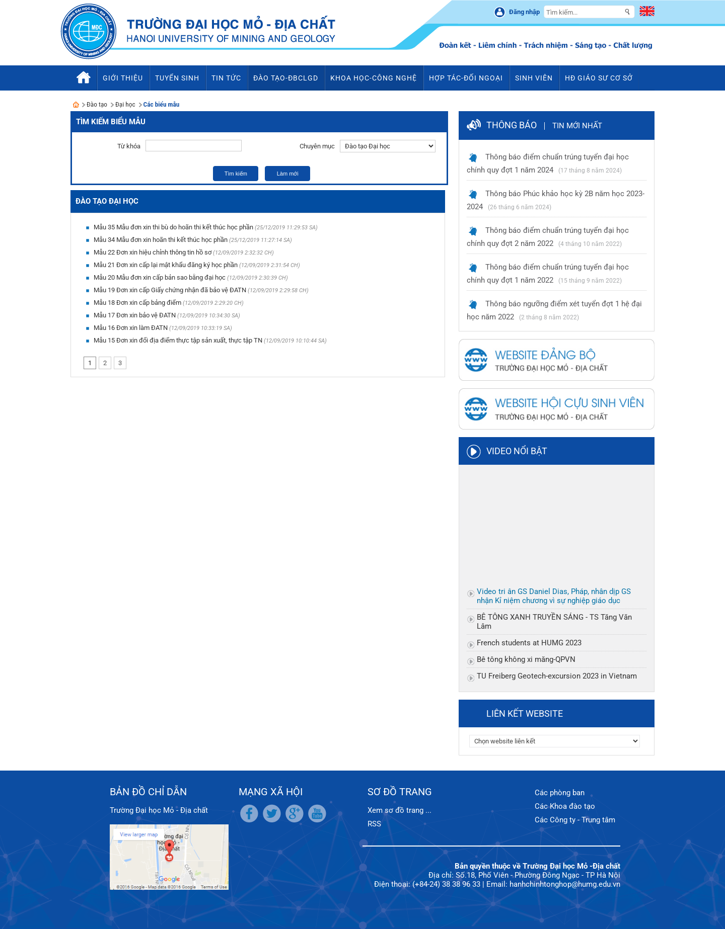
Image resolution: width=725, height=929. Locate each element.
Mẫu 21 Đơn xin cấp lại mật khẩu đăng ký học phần (166, 265)
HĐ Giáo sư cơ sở (599, 78)
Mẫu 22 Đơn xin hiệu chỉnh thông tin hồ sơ (152, 252)
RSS (374, 823)
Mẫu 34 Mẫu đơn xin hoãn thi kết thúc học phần (161, 239)
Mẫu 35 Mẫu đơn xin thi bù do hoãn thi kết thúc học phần (173, 227)
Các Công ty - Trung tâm (575, 819)
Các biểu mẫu (161, 104)
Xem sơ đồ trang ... (399, 810)
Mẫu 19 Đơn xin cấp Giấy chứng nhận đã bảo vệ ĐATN (170, 290)
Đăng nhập (524, 12)
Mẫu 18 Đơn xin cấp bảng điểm (137, 302)
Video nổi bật (516, 451)
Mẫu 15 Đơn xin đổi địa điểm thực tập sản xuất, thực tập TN (178, 340)
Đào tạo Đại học (107, 201)
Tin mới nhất (577, 125)
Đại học (125, 104)
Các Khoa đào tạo (565, 806)
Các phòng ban (560, 792)
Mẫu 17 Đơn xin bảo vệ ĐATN (135, 315)
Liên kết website (524, 713)
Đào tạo (97, 104)
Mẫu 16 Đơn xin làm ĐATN (131, 327)
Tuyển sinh (177, 78)
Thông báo (511, 125)
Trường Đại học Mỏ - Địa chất (159, 810)
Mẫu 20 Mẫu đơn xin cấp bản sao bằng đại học (160, 277)
